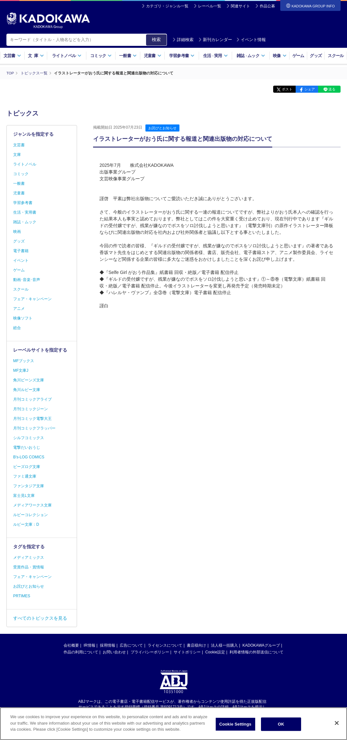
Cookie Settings (235, 727)
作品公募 (267, 6)
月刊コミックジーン (30, 409)
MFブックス (23, 361)
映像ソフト (22, 318)
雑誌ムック (251, 55)
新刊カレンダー (215, 39)
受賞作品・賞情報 (28, 567)
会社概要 (71, 645)
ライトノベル (67, 55)
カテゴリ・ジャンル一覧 (167, 6)
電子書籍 (21, 251)
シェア (306, 89)
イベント (21, 260)
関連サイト (240, 6)
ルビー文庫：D (26, 524)
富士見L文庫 (24, 495)
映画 (17, 231)
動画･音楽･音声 (26, 279)
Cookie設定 (215, 652)
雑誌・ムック (24, 222)
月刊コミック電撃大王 (32, 418)
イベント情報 (251, 39)
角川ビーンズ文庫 (28, 380)
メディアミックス (28, 557)
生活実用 (215, 55)
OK (281, 727)
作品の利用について (81, 652)
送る (330, 89)
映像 (280, 55)
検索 (156, 39)
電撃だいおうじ (26, 447)
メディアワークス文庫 (32, 505)
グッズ (316, 55)
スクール (335, 55)
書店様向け (196, 645)
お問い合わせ (114, 652)
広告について (131, 645)
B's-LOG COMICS (28, 457)
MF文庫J (20, 370)
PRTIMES (21, 596)
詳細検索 (183, 39)
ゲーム (298, 55)
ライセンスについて (165, 645)
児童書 (152, 55)
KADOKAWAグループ (261, 645)
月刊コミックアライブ (32, 399)
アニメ (19, 308)
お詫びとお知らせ (162, 128)
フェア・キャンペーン (32, 299)
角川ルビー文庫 (26, 389)
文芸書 (12, 55)
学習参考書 (182, 55)
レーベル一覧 (209, 6)
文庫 (17, 154)
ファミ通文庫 (24, 476)
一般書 (128, 55)
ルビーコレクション (30, 515)
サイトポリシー (187, 652)
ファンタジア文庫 (28, 486)
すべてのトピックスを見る (40, 618)
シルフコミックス (28, 438)
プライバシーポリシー (150, 652)
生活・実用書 (24, 212)
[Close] (337, 726)
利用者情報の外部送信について (256, 652)
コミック (101, 55)
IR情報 (89, 645)
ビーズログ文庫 (26, 466)
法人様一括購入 (224, 645)
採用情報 (107, 645)
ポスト (281, 89)
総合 (17, 328)
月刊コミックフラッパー (34, 428)
